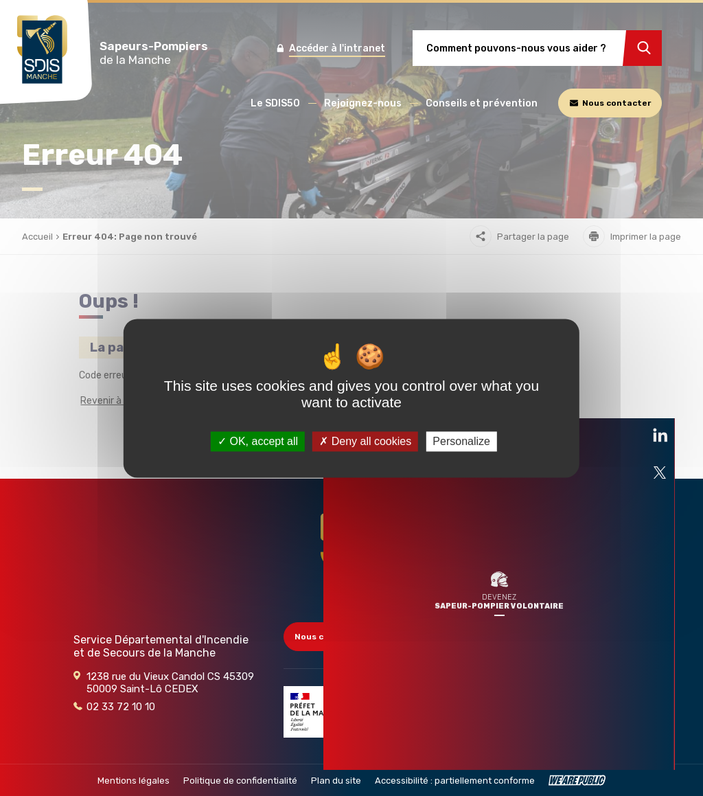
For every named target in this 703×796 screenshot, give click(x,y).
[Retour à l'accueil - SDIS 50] (351, 555)
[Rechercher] (642, 48)
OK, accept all (258, 441)
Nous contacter (334, 636)
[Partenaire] (318, 712)
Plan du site (336, 780)
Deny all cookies (365, 441)
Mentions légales (133, 780)
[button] (275, 103)
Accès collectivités (571, 636)
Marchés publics (564, 672)
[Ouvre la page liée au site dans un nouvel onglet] (660, 324)
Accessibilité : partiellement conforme (455, 780)
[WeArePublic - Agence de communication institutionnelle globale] (577, 780)
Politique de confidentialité (240, 780)
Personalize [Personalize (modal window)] (461, 441)
